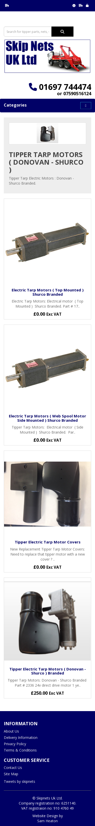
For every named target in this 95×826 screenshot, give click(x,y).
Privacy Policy (15, 743)
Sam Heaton (47, 820)
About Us (11, 731)
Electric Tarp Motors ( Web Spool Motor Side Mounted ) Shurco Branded (47, 418)
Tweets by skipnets (19, 781)
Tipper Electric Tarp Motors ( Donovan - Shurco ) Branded (47, 671)
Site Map (11, 773)
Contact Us (13, 767)
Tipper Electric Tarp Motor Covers (48, 541)
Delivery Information (20, 737)
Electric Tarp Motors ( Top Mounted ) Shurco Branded (48, 292)
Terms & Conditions (20, 750)
